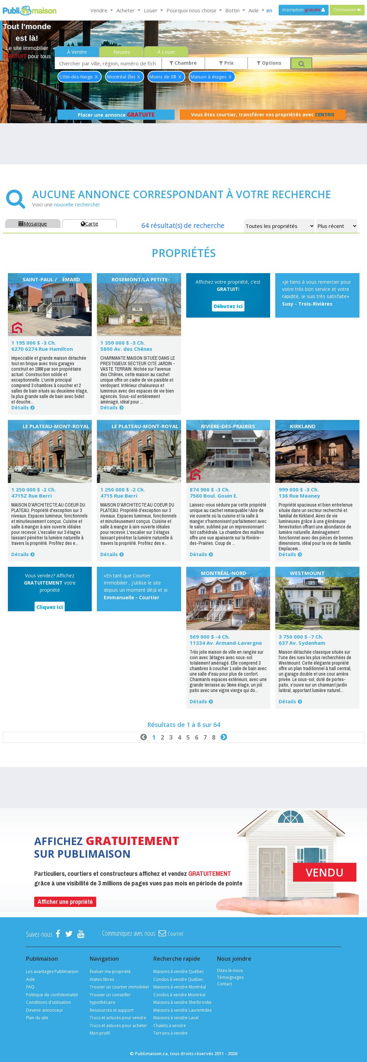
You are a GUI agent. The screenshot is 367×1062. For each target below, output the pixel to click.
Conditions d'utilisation (48, 1002)
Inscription (303, 10)
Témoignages (230, 977)
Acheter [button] (126, 10)
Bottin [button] (233, 10)
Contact (224, 984)
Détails (20, 407)
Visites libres (102, 979)
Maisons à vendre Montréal (179, 987)
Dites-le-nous (230, 970)
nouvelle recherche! (77, 204)
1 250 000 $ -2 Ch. (33, 489)
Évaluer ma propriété (110, 971)
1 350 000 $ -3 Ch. (122, 342)
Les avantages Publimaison (52, 971)
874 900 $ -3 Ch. (210, 489)
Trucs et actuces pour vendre (118, 1018)
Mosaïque (32, 223)
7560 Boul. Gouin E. (214, 495)
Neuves (121, 52)
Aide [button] (254, 10)
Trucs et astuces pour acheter (118, 1025)
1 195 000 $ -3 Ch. (33, 342)
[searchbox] (108, 63)
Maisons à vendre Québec (178, 971)
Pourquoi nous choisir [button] (192, 10)
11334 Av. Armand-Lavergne (226, 642)
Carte (89, 223)
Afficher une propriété (65, 901)
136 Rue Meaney (299, 495)
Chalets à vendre (169, 1025)
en (269, 10)
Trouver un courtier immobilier (120, 987)
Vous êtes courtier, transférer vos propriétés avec (262, 115)
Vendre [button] (99, 10)
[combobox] (108, 63)
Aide (30, 979)
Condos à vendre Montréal (179, 995)
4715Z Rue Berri (31, 495)
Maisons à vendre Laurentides (182, 1010)
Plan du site (37, 1018)
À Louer (166, 52)
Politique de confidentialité (52, 995)
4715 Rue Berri (118, 495)
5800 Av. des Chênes (126, 348)
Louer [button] (151, 10)
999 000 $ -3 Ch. (299, 489)
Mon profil (100, 1033)
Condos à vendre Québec (178, 979)
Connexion (347, 10)
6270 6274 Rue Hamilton (42, 348)
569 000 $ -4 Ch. (210, 636)
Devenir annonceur (44, 1010)
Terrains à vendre (170, 1033)
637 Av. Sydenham (302, 642)
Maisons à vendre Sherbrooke (182, 1002)
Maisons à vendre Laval (176, 1018)
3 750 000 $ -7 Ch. (301, 636)
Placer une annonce (116, 114)
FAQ (30, 987)
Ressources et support (112, 1010)
